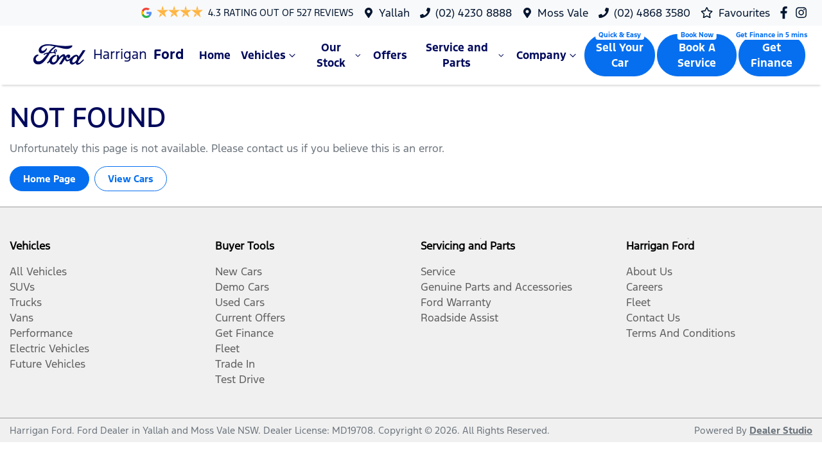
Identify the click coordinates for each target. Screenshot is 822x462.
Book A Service (697, 55)
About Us (649, 271)
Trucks (26, 302)
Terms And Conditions (680, 333)
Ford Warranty (456, 302)
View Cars (130, 179)
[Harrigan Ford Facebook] (786, 12)
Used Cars (240, 302)
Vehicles (270, 55)
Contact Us (653, 318)
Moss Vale (563, 13)
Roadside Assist (459, 318)
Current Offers (250, 318)
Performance (41, 333)
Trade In (235, 364)
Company (547, 55)
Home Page (49, 179)
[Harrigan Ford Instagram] (803, 12)
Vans (21, 318)
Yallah (394, 13)
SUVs (22, 287)
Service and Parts (466, 55)
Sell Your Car (619, 55)
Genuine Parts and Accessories (496, 287)
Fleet (227, 348)
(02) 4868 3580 (652, 13)
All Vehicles (38, 271)
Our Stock (340, 55)
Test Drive (240, 379)
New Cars (238, 271)
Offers (390, 55)
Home (215, 55)
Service (438, 271)
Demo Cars (242, 287)
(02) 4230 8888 (473, 13)
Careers (644, 287)
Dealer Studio (780, 430)
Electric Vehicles (49, 348)
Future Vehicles (47, 364)
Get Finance (771, 55)
